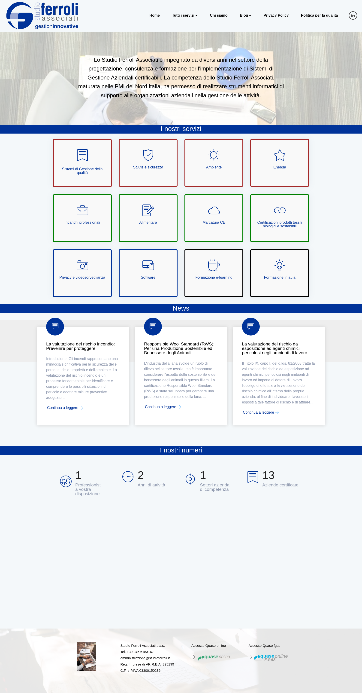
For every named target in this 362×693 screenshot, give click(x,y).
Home (154, 15)
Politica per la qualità (319, 15)
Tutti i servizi (183, 15)
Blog (244, 15)
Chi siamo (218, 15)
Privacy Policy (276, 15)
